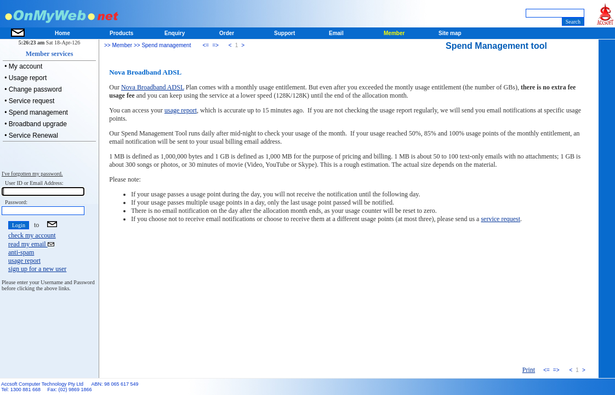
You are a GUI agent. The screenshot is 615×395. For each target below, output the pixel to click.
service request (500, 219)
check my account (32, 235)
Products (121, 33)
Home (62, 33)
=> (215, 45)
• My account (22, 66)
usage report (24, 260)
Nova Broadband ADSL (152, 87)
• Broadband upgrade (35, 124)
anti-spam (21, 252)
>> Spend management (161, 45)
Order (226, 33)
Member (394, 33)
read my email (31, 244)
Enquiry (174, 33)
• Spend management (35, 112)
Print (528, 370)
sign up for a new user (37, 269)
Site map (450, 33)
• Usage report (25, 78)
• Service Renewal (30, 135)
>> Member (118, 45)
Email (336, 33)
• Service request (28, 101)
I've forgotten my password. (32, 174)
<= (205, 45)
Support (284, 33)
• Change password (32, 89)
